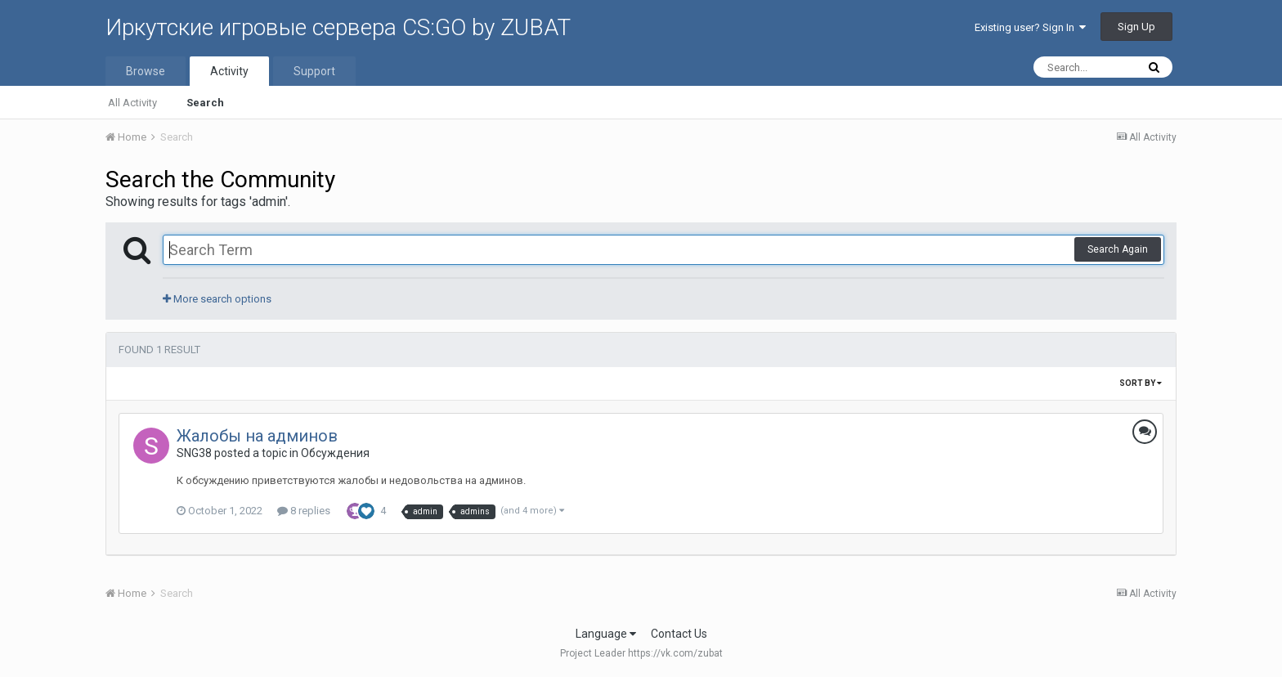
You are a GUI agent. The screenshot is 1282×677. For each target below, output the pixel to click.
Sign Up (1136, 26)
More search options (217, 299)
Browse (145, 71)
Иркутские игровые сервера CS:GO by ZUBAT (338, 27)
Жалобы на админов (257, 436)
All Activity (132, 102)
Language (606, 633)
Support (314, 71)
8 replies (303, 510)
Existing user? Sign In (1030, 27)
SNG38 (194, 453)
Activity (229, 71)
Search (205, 102)
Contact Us (679, 633)
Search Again (1117, 249)
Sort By (1140, 383)
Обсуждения (335, 453)
